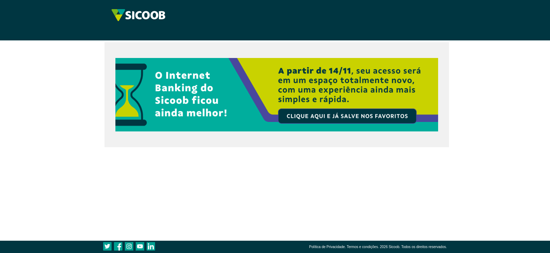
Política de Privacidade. (327, 247)
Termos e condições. (363, 247)
